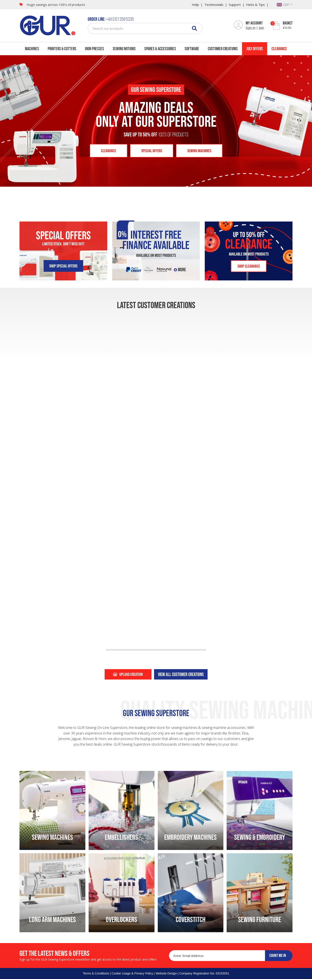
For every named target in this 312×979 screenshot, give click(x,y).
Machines (32, 48)
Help (195, 4)
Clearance (279, 48)
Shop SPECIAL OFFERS (63, 266)
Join (261, 27)
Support (235, 4)
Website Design (166, 973)
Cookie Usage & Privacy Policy (132, 973)
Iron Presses (94, 48)
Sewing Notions (124, 48)
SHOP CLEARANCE (248, 266)
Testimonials (213, 4)
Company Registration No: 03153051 (204, 973)
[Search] (194, 28)
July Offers (254, 48)
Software (192, 48)
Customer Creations (223, 48)
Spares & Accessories (160, 48)
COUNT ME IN (277, 955)
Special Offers (151, 150)
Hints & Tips (255, 4)
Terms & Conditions (96, 973)
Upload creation (128, 674)
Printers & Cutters (62, 48)
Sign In (250, 27)
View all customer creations (181, 674)
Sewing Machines (199, 150)
